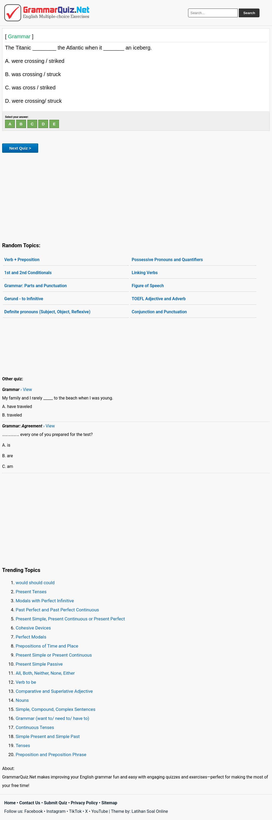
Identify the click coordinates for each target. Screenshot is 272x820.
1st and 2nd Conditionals (28, 272)
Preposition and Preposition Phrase (51, 754)
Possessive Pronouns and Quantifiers (167, 259)
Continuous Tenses (35, 727)
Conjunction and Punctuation (159, 311)
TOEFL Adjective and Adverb (159, 298)
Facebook (33, 811)
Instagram (55, 811)
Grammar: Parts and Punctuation (35, 285)
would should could (35, 582)
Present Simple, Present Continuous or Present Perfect (70, 618)
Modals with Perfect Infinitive (45, 600)
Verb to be (26, 682)
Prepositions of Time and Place (47, 646)
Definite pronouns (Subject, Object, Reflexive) (47, 311)
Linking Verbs (145, 272)
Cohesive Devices (33, 628)
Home (10, 802)
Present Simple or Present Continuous (54, 655)
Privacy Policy (84, 802)
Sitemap (109, 802)
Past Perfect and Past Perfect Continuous (57, 609)
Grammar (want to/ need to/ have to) (52, 718)
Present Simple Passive (39, 664)
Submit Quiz (55, 802)
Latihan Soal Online (149, 811)
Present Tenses (31, 591)
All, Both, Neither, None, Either (45, 673)
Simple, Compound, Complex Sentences (55, 709)
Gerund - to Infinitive (23, 298)
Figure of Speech (148, 285)
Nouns (22, 700)
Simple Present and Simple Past (48, 736)
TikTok (75, 811)
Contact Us (29, 802)
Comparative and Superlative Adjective (54, 691)
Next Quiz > (20, 148)
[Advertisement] (136, 196)
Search (249, 13)
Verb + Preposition (22, 259)
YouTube (99, 811)
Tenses (23, 745)
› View (26, 389)
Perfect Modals (31, 637)
